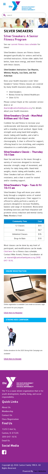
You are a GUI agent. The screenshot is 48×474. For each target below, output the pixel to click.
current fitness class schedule (24, 44)
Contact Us (7, 415)
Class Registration (10, 419)
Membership (7, 411)
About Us (6, 407)
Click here (8, 251)
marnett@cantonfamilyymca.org (21, 257)
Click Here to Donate (12, 359)
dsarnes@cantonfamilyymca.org (18, 108)
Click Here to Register (13, 313)
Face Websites (39, 471)
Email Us (6, 440)
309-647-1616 (9, 436)
